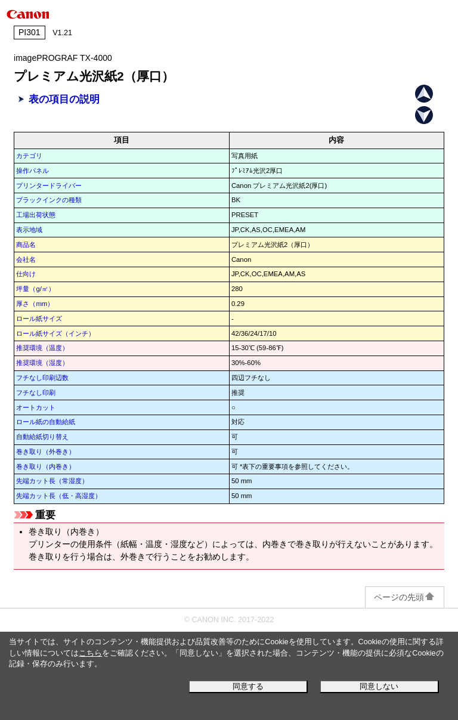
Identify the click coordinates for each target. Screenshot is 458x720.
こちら (90, 653)
